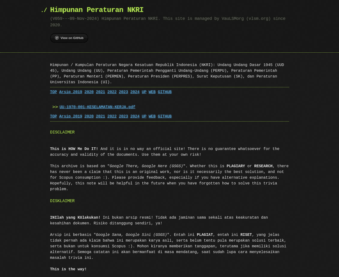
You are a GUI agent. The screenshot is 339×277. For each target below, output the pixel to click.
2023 (123, 92)
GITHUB (165, 92)
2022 (112, 92)
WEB (152, 92)
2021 (100, 92)
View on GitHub (69, 38)
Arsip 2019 (70, 92)
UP (144, 92)
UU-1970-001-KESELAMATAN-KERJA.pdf (97, 107)
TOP (53, 92)
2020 (89, 92)
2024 (135, 92)
